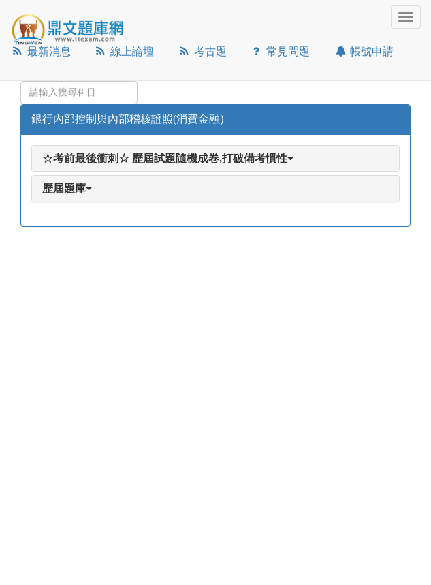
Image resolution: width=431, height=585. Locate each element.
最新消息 (40, 51)
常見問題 (280, 51)
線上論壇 (124, 51)
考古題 (202, 51)
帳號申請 (363, 51)
